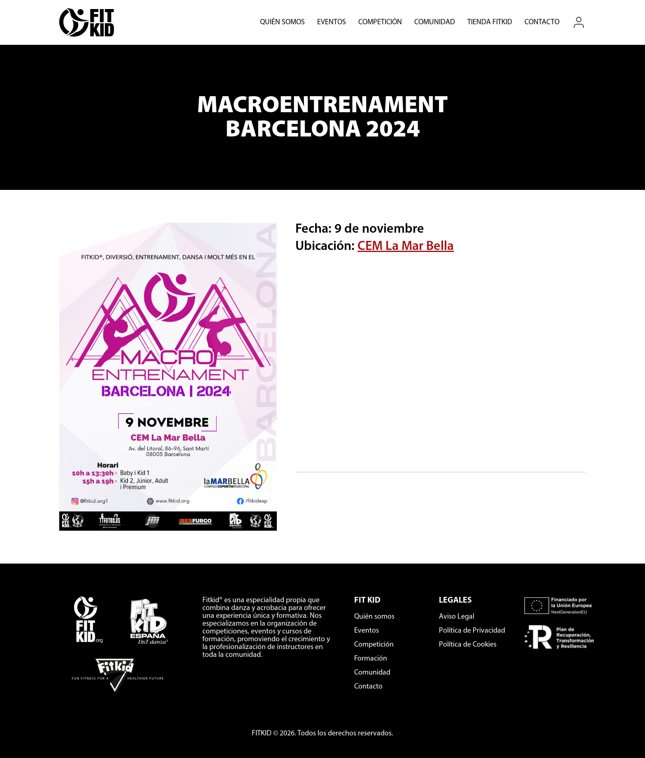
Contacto (541, 22)
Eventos (331, 22)
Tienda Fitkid (489, 22)
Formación (370, 659)
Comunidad (434, 22)
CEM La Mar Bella (405, 246)
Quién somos (282, 22)
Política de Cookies (468, 645)
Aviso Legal (456, 617)
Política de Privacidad (472, 631)
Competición (380, 22)
